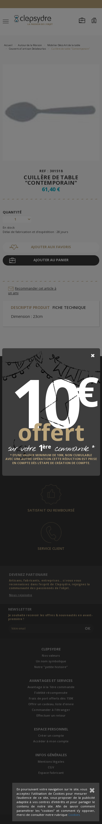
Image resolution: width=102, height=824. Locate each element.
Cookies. (74, 815)
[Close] (93, 355)
